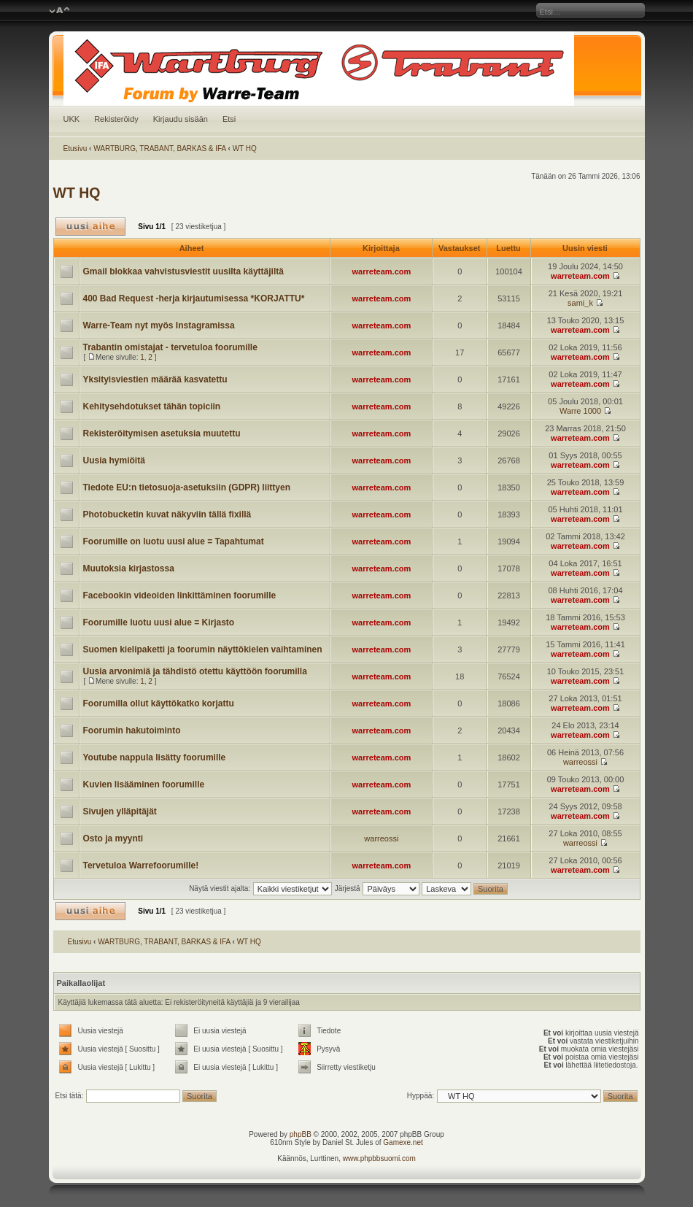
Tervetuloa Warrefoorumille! (141, 865)
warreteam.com (381, 271)
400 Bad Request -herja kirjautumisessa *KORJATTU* (194, 298)
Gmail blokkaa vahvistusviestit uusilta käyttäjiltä (183, 271)
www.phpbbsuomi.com (379, 1158)
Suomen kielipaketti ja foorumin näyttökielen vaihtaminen (202, 649)
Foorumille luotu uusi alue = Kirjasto (159, 622)
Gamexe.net (402, 1142)
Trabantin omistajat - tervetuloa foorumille (170, 347)
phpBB (300, 1134)
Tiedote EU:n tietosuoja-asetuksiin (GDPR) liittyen (186, 487)
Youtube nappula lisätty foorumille (154, 757)
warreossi (580, 761)
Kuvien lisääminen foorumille (144, 784)
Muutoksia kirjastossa (128, 568)
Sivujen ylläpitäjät (120, 811)
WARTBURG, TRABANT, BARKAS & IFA (159, 148)
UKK (71, 119)
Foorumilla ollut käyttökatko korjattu (158, 703)
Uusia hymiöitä (114, 460)
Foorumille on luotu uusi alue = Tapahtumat (173, 541)
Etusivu (75, 148)
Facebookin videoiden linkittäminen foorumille (179, 595)
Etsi (229, 119)
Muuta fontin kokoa (59, 11)
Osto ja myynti (113, 838)
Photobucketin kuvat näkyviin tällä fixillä (167, 514)
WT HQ (245, 148)
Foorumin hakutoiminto (132, 730)
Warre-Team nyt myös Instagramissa (159, 325)
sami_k (580, 302)
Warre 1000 (580, 410)
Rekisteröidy (116, 119)
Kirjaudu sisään (180, 119)
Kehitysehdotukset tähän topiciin (152, 406)
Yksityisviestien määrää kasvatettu (155, 379)
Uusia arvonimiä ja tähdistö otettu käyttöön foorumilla (195, 671)
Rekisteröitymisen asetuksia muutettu (162, 433)
